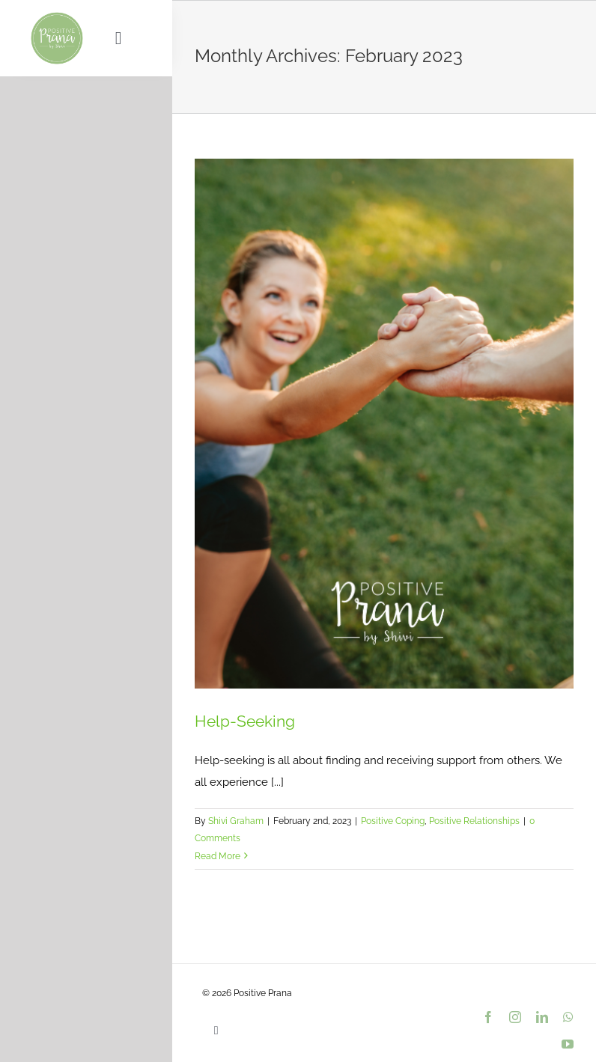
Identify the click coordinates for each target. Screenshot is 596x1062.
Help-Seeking (245, 721)
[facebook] (488, 1017)
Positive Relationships (474, 821)
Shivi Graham (236, 821)
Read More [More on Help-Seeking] (217, 856)
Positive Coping (393, 821)
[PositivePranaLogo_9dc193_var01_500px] (57, 16)
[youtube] (568, 1044)
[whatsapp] (568, 1017)
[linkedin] (542, 1017)
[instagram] (515, 1017)
